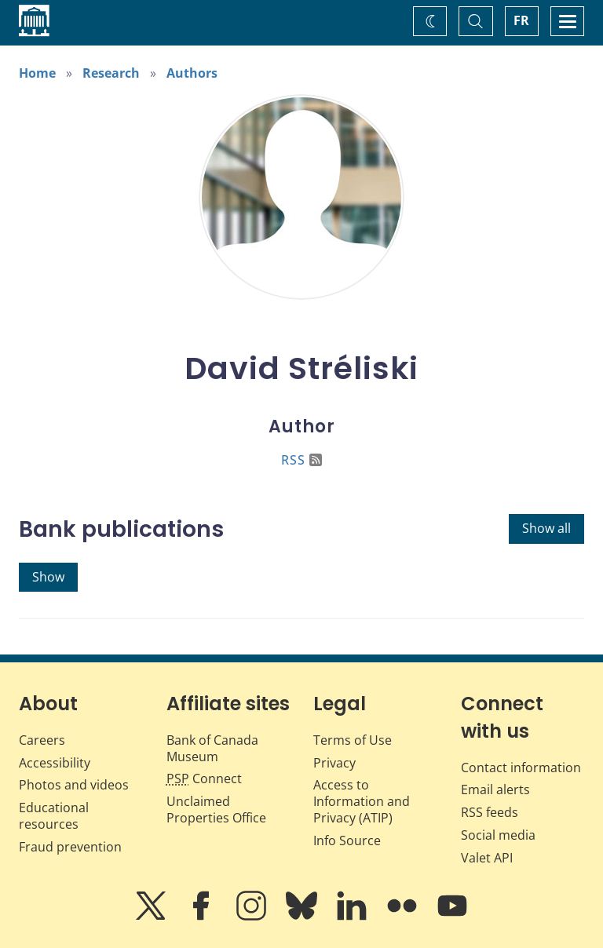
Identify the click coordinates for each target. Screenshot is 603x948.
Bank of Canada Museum (212, 748)
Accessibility (54, 762)
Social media (498, 835)
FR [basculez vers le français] (521, 20)
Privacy (334, 762)
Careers (42, 740)
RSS (301, 460)
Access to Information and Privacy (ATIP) (361, 801)
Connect (204, 778)
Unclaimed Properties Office (216, 809)
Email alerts (495, 789)
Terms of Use (352, 740)
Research (111, 73)
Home (37, 73)
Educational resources (54, 816)
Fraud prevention (70, 846)
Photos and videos (74, 784)
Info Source (347, 840)
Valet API (487, 857)
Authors (191, 73)
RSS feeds (489, 812)
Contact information (521, 767)
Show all (546, 528)
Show (48, 576)
